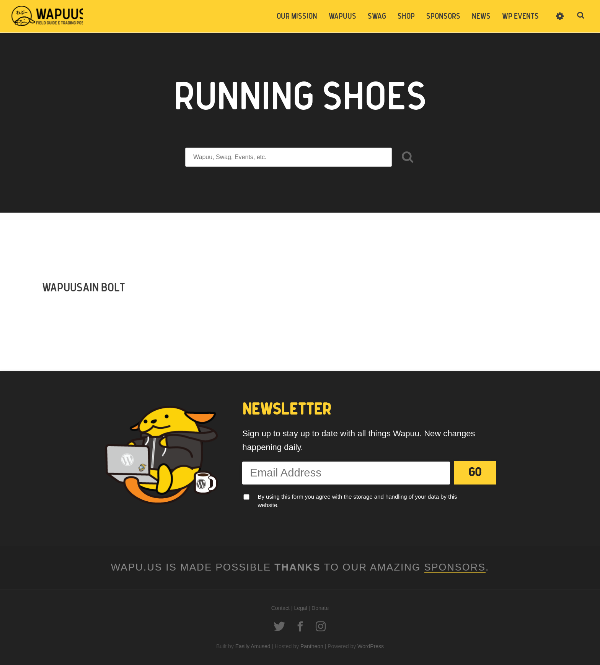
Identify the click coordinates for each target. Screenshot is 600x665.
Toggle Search (581, 16)
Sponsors (443, 16)
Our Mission (297, 16)
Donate (320, 608)
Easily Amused (253, 646)
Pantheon (311, 646)
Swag (377, 16)
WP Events (520, 16)
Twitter (279, 626)
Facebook (300, 626)
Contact (280, 608)
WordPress (370, 646)
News (481, 16)
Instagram (320, 626)
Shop (406, 16)
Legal (300, 608)
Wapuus (49, 16)
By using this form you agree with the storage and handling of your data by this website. (357, 501)
